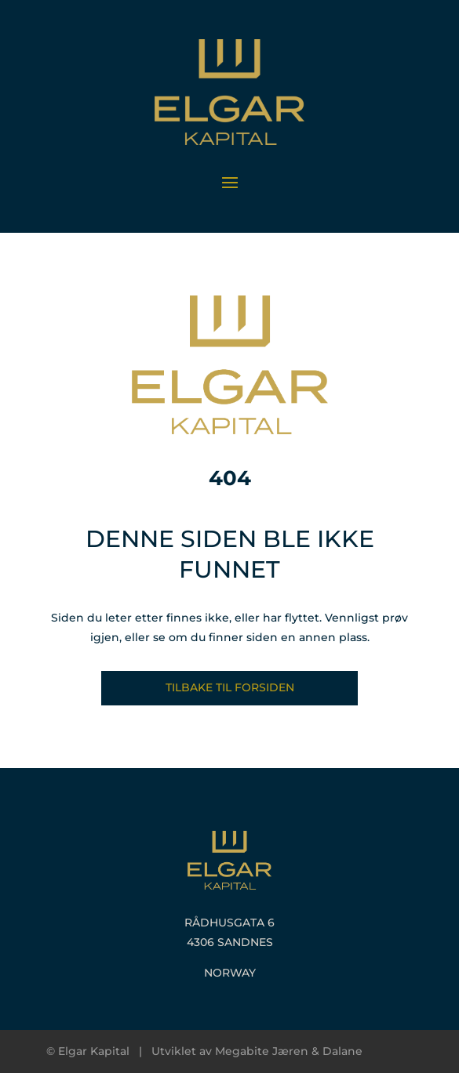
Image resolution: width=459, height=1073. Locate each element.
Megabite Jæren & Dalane (288, 1051)
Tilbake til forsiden (230, 687)
